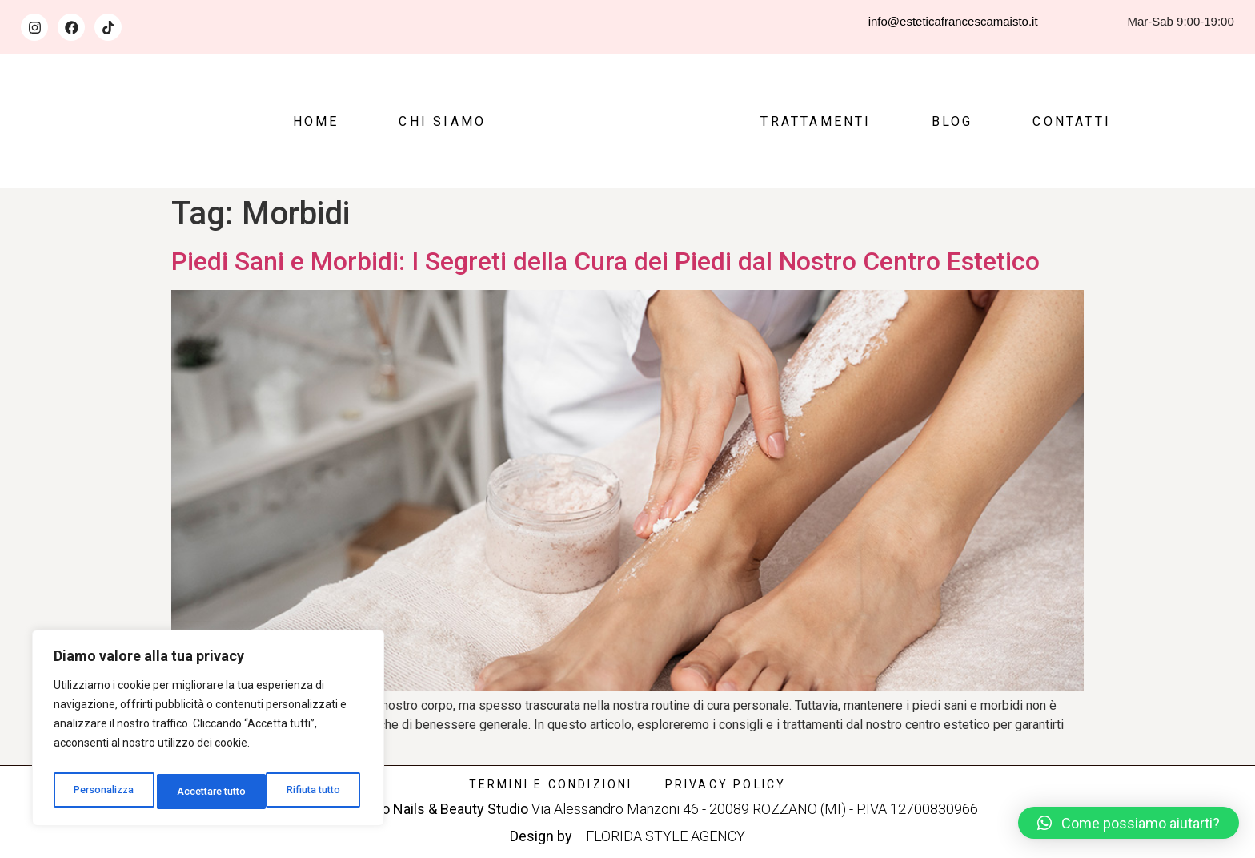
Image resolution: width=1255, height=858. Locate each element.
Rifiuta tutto (205, 791)
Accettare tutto (309, 791)
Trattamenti (815, 121)
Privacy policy (726, 784)
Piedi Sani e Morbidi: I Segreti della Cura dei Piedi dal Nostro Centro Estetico (605, 261)
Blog (952, 121)
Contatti (1071, 121)
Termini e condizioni (551, 784)
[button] (1128, 823)
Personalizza (104, 791)
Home (316, 121)
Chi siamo (442, 121)
